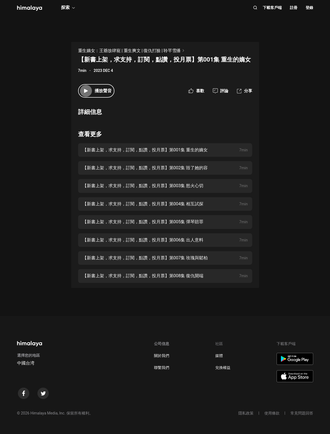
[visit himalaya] (29, 8)
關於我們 (161, 355)
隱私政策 (246, 413)
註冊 (293, 7)
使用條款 (272, 413)
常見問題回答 (301, 413)
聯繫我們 (161, 367)
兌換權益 (222, 367)
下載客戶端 (272, 7)
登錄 (309, 7)
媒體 (219, 355)
